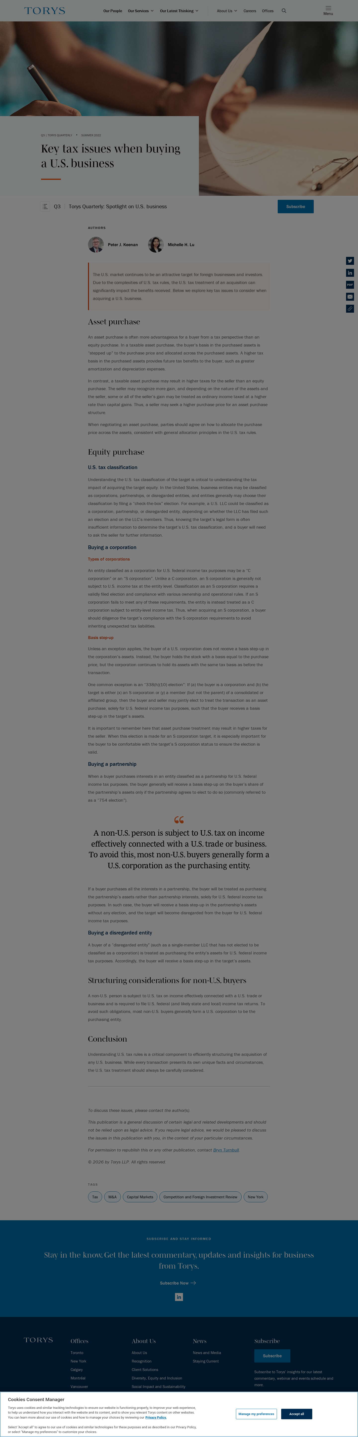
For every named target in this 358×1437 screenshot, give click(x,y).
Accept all (296, 1414)
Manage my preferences (256, 1414)
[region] (179, 1414)
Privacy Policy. (156, 1417)
